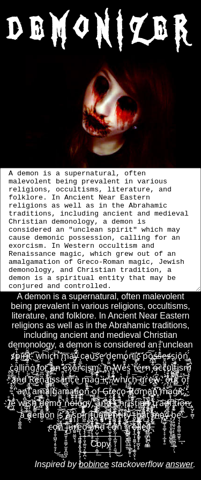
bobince (94, 464)
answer (179, 464)
